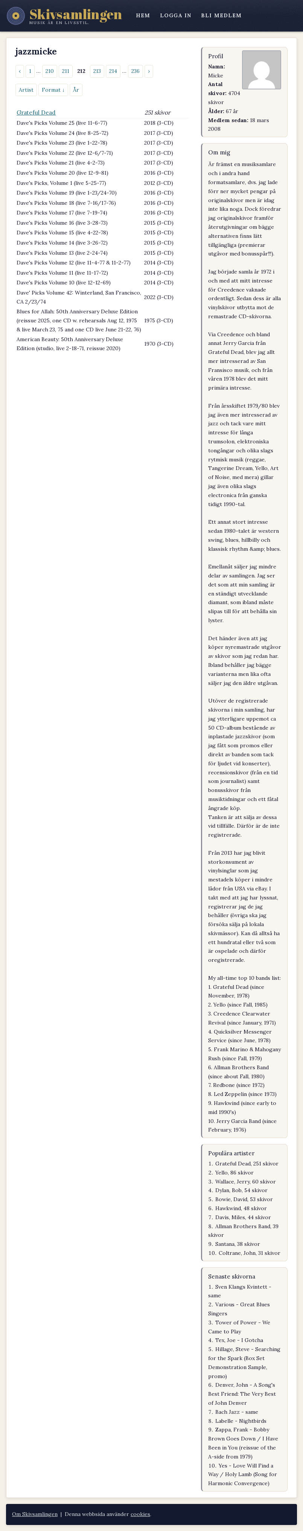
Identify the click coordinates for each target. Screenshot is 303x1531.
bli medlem (221, 15)
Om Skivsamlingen (35, 1514)
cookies (140, 1514)
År (76, 89)
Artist (26, 89)
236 (135, 71)
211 (65, 71)
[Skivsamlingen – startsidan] (64, 16)
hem (143, 15)
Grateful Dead (36, 112)
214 (113, 71)
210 (50, 71)
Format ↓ (53, 89)
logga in (175, 15)
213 (97, 71)
